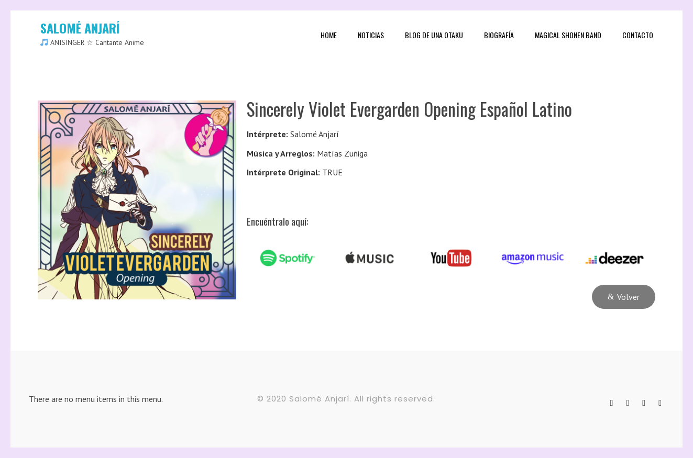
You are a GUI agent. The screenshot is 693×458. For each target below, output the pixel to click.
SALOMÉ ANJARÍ (79, 27)
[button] (623, 297)
